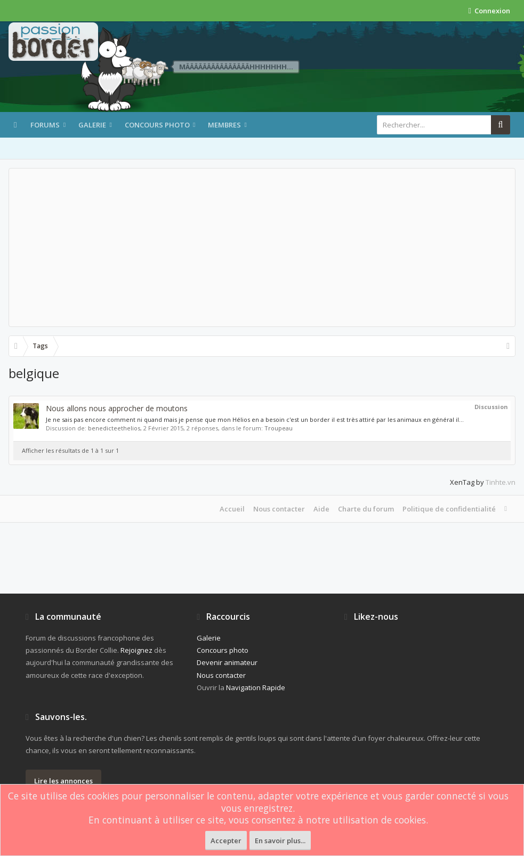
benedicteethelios (114, 428)
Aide (321, 509)
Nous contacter (279, 509)
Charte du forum (366, 509)
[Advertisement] (262, 247)
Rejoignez (136, 650)
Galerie (92, 125)
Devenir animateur (227, 662)
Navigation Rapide (255, 687)
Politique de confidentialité (449, 509)
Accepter (226, 840)
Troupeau (278, 428)
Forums (45, 125)
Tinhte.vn (500, 482)
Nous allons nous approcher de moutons (117, 408)
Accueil (232, 509)
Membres (224, 125)
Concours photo (157, 125)
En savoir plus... (280, 840)
